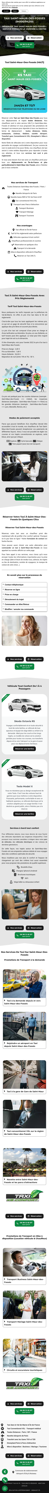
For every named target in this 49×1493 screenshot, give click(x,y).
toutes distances (33, 131)
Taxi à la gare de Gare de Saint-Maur (25, 1091)
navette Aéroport (39, 134)
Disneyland (35, 136)
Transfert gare (7, 136)
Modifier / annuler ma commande (19, 609)
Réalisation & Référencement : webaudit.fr (24, 1490)
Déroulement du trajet (14, 599)
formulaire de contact (35, 539)
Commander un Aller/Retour (17, 604)
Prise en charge (11, 594)
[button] (24, 12)
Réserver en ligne (12, 589)
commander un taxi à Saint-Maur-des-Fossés (20, 548)
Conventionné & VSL (22, 136)
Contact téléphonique (14, 585)
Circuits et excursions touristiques (24, 1370)
